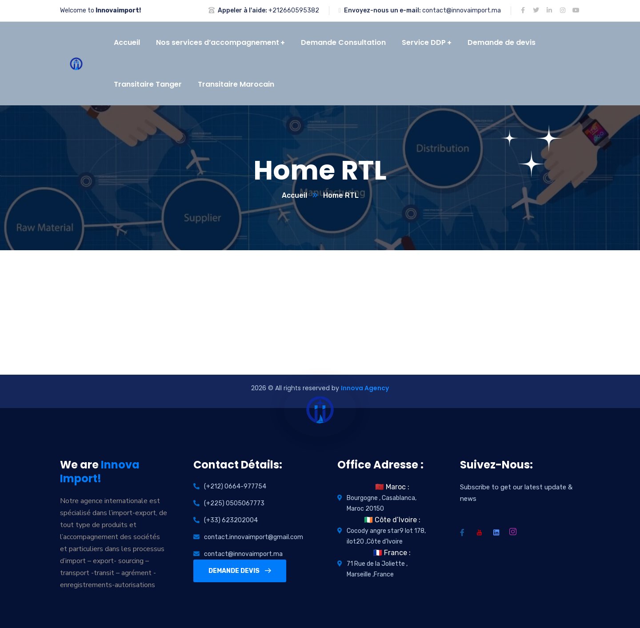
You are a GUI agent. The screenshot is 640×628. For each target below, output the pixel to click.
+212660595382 (293, 10)
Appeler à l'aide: (242, 10)
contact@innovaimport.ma (461, 10)
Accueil (294, 195)
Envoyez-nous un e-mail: (382, 10)
